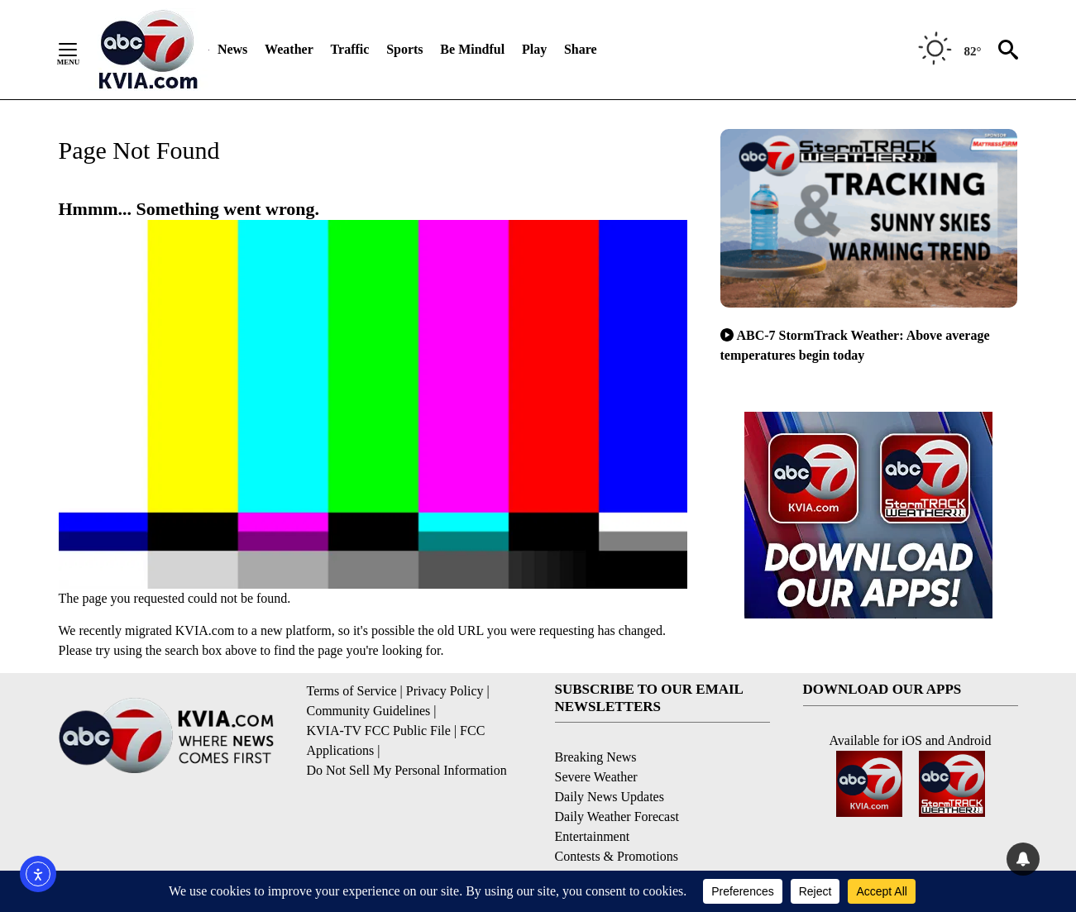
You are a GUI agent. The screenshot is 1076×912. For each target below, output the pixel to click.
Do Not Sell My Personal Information (407, 770)
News (232, 49)
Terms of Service (352, 691)
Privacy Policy (445, 691)
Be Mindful (472, 49)
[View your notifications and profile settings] (1023, 859)
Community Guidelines (369, 711)
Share (580, 49)
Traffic (350, 49)
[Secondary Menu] (80, 49)
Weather (289, 49)
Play (534, 49)
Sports (404, 49)
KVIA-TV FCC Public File (379, 730)
